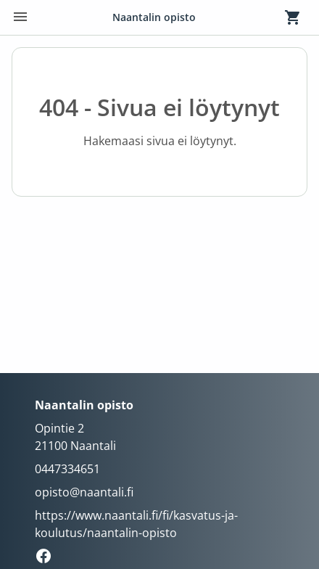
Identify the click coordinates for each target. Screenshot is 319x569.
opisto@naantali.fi (84, 492)
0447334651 (67, 469)
